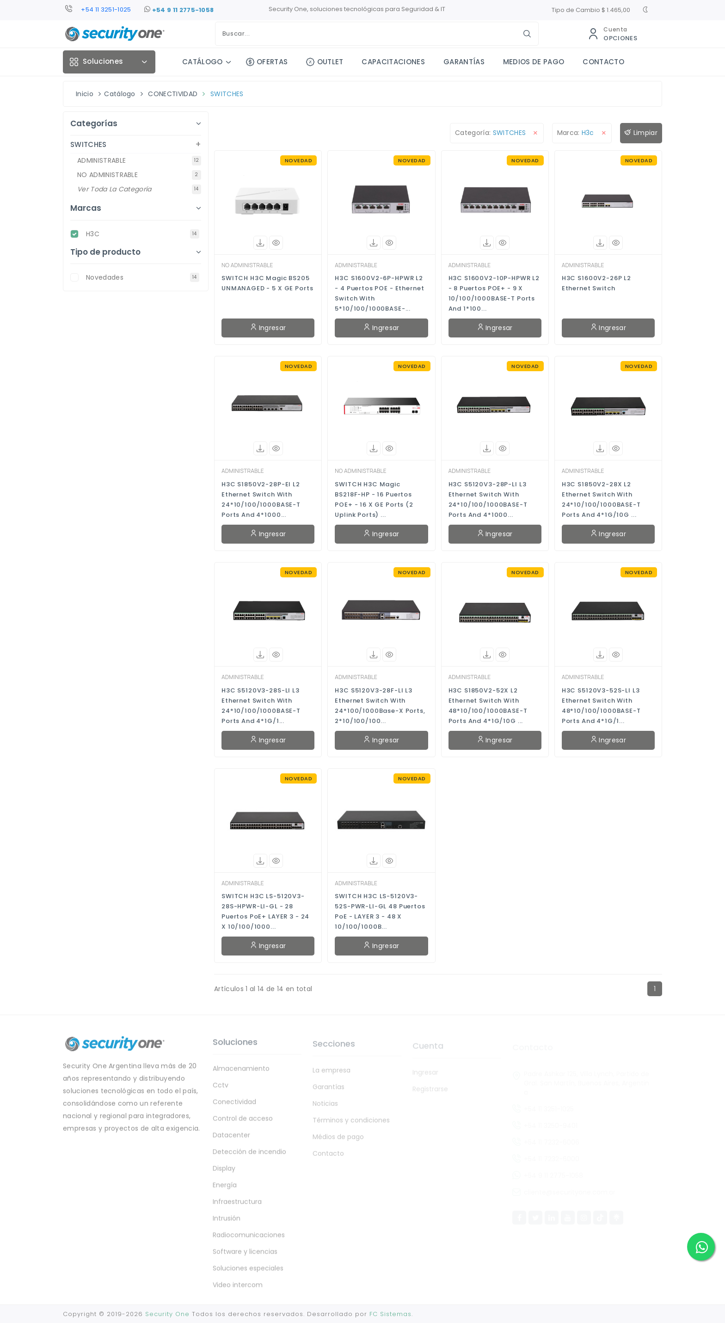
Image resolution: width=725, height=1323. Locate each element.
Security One (167, 1314)
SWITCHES (227, 93)
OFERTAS (267, 62)
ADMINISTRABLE (356, 265)
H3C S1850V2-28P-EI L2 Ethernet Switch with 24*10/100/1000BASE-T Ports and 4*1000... (261, 499)
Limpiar (641, 133)
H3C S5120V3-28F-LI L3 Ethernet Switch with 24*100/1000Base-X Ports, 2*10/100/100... (380, 705)
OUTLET (324, 62)
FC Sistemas (390, 1314)
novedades (142, 277)
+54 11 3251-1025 (106, 9)
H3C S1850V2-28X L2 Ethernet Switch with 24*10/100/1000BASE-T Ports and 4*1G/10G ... (601, 499)
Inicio (84, 93)
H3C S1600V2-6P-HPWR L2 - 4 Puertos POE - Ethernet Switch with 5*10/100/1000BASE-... (379, 293)
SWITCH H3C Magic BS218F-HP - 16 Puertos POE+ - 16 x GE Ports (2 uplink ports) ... (374, 499)
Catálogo (119, 93)
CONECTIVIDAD (172, 93)
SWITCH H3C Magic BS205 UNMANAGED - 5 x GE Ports (267, 283)
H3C (142, 234)
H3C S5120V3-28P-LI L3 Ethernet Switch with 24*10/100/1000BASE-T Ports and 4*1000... (488, 499)
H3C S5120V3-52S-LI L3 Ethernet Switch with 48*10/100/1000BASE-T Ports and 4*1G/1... (601, 705)
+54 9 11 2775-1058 (179, 10)
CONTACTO (603, 62)
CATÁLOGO (202, 62)
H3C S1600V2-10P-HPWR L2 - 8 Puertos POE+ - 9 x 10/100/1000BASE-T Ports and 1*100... (494, 293)
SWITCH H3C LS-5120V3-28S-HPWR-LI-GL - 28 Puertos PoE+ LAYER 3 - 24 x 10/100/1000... (265, 911)
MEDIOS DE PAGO (533, 62)
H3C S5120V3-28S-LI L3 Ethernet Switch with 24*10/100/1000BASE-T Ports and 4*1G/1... (261, 705)
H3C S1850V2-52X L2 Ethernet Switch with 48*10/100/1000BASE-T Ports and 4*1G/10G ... (488, 705)
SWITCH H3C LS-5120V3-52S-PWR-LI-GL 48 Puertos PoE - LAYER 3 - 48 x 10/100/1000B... (380, 911)
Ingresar (268, 327)
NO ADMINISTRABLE (247, 265)
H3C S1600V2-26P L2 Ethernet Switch (596, 283)
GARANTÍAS (464, 62)
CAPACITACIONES (393, 62)
